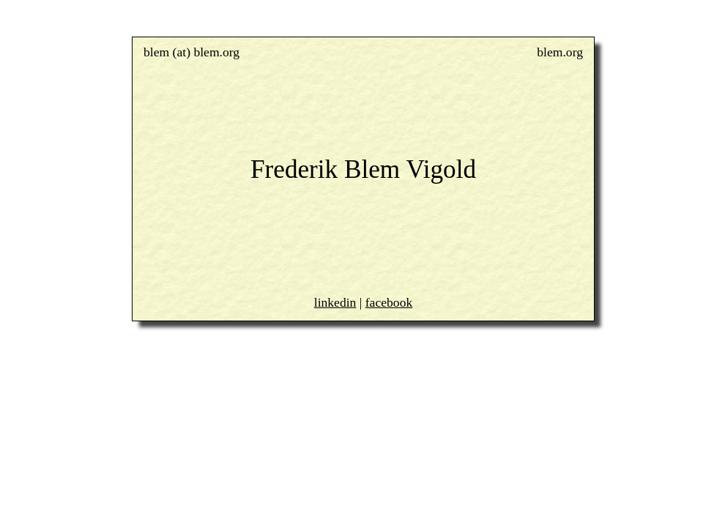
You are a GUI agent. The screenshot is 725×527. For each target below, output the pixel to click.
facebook (388, 302)
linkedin (335, 302)
